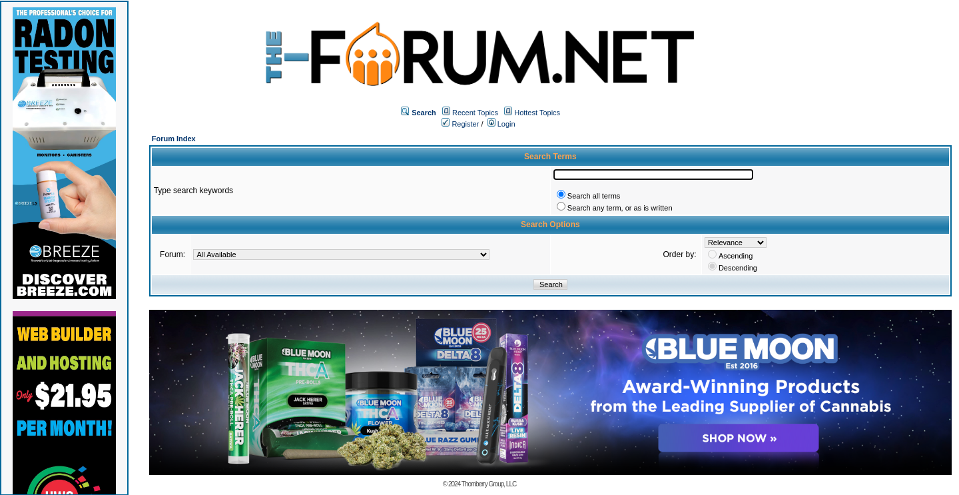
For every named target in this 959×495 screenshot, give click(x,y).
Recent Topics (475, 113)
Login (501, 124)
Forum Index (174, 139)
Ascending (736, 256)
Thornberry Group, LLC (489, 484)
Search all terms (593, 196)
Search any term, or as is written (620, 208)
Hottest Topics (537, 113)
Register (460, 124)
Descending (738, 268)
